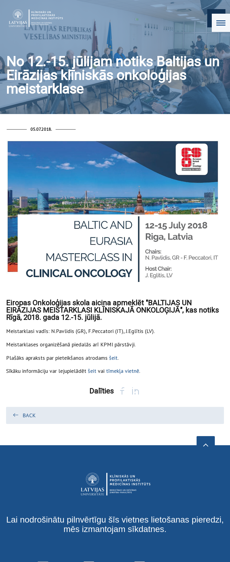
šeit (113, 357)
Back (24, 415)
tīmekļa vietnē (122, 370)
